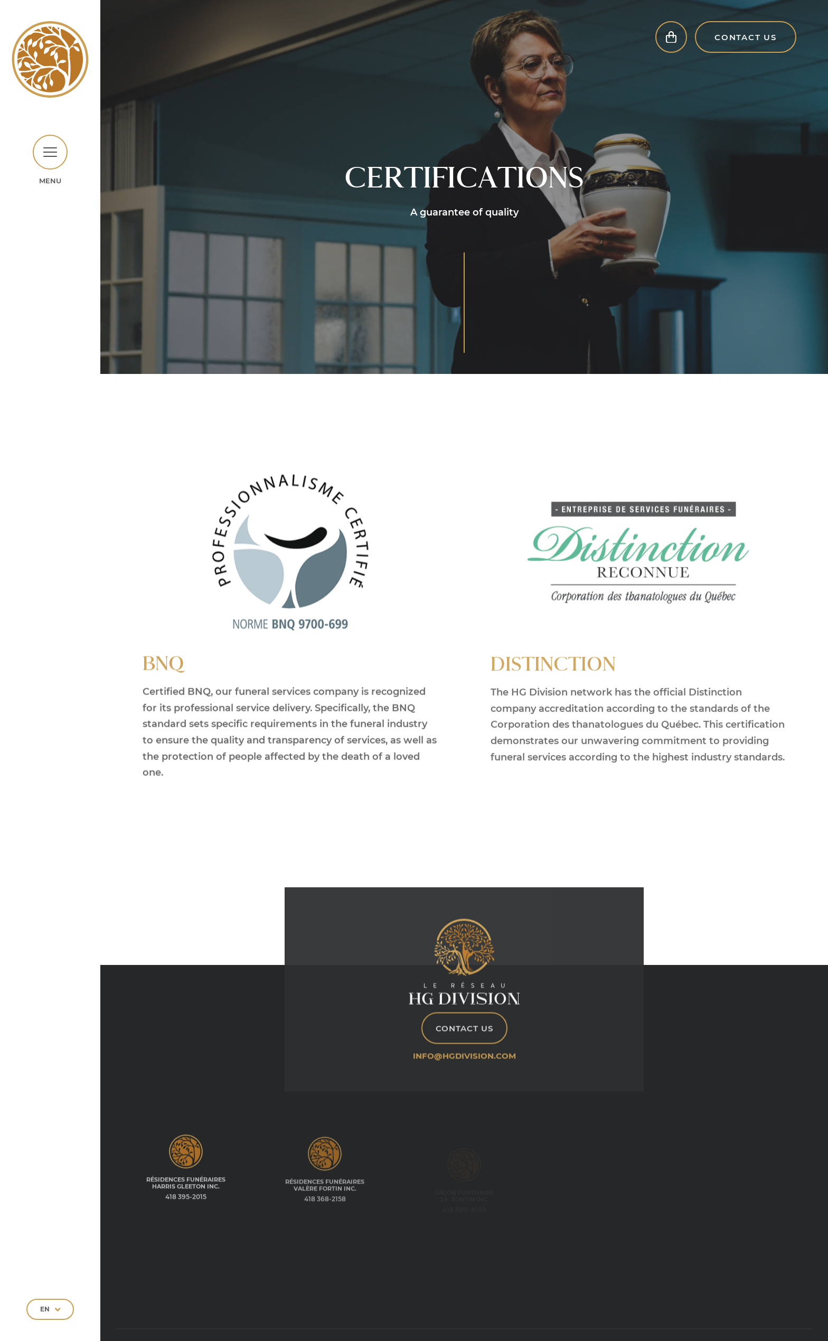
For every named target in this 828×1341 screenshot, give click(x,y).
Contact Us (745, 50)
